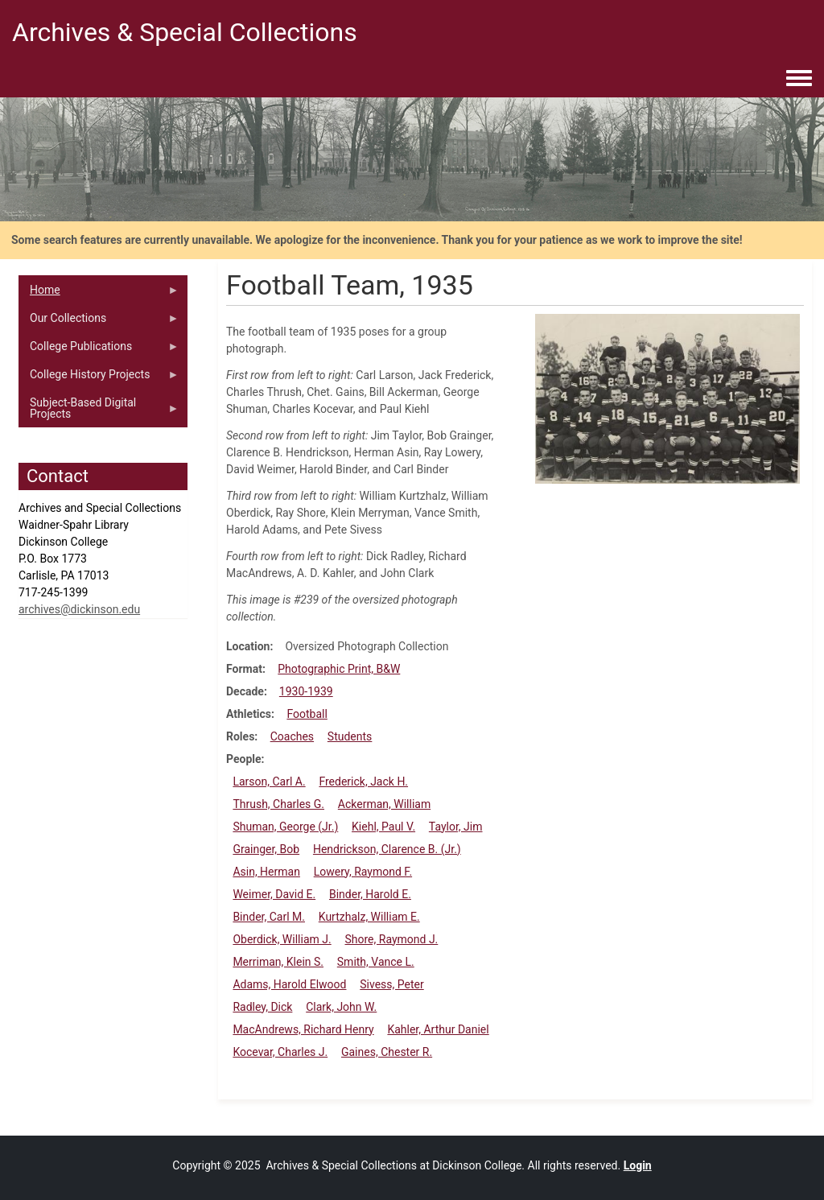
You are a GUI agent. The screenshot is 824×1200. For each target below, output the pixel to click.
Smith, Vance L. (375, 961)
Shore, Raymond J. (391, 939)
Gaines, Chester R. (386, 1051)
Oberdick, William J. (282, 939)
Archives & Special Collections (184, 32)
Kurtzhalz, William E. (369, 916)
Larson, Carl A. (269, 781)
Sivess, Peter (391, 984)
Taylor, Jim (456, 826)
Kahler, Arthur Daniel (437, 1029)
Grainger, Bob (266, 849)
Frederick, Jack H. (363, 781)
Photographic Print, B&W (339, 668)
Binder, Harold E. (370, 894)
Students (350, 736)
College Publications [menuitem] (99, 350)
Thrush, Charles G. (278, 804)
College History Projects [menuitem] (99, 378)
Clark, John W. (341, 1006)
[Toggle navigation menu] (799, 78)
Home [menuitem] (99, 293)
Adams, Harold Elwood (289, 984)
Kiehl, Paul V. (383, 826)
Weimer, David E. (274, 894)
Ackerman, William (384, 804)
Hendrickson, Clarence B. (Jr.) (387, 849)
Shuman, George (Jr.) (285, 826)
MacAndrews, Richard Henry (303, 1029)
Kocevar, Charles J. (280, 1051)
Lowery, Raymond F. (363, 871)
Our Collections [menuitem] (99, 321)
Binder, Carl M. (269, 916)
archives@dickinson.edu (79, 609)
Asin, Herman (266, 871)
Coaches (292, 736)
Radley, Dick (262, 1006)
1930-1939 (306, 691)
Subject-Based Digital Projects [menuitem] (99, 412)
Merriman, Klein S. (278, 961)
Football (306, 713)
